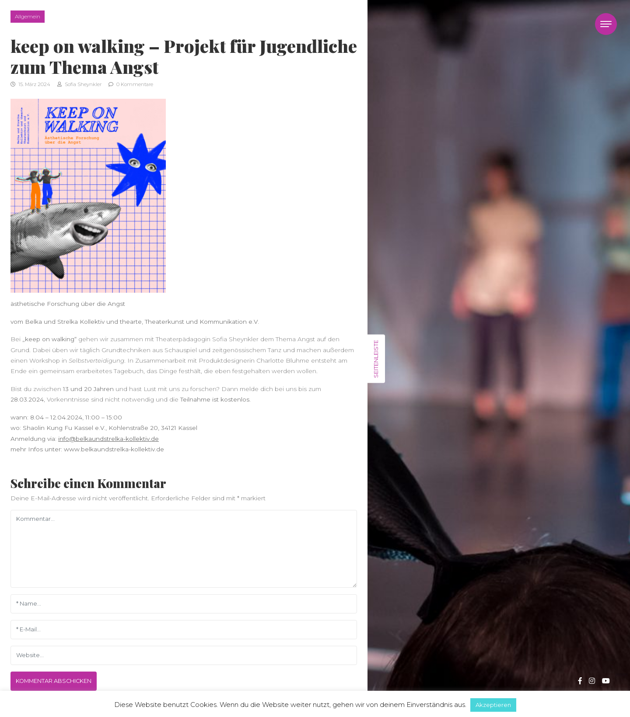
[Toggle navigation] (606, 24)
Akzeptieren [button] (493, 704)
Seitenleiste (375, 358)
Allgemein (27, 16)
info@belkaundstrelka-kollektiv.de (108, 438)
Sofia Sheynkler (79, 84)
